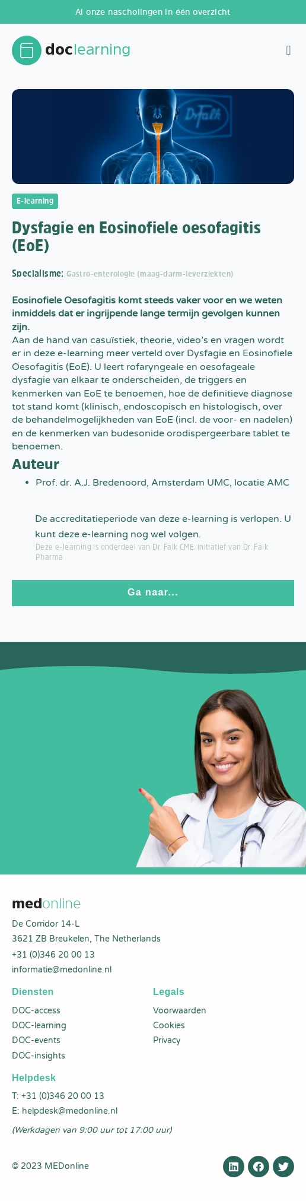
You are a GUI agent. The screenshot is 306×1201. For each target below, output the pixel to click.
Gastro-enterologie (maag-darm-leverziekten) (150, 274)
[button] (288, 51)
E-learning (35, 201)
